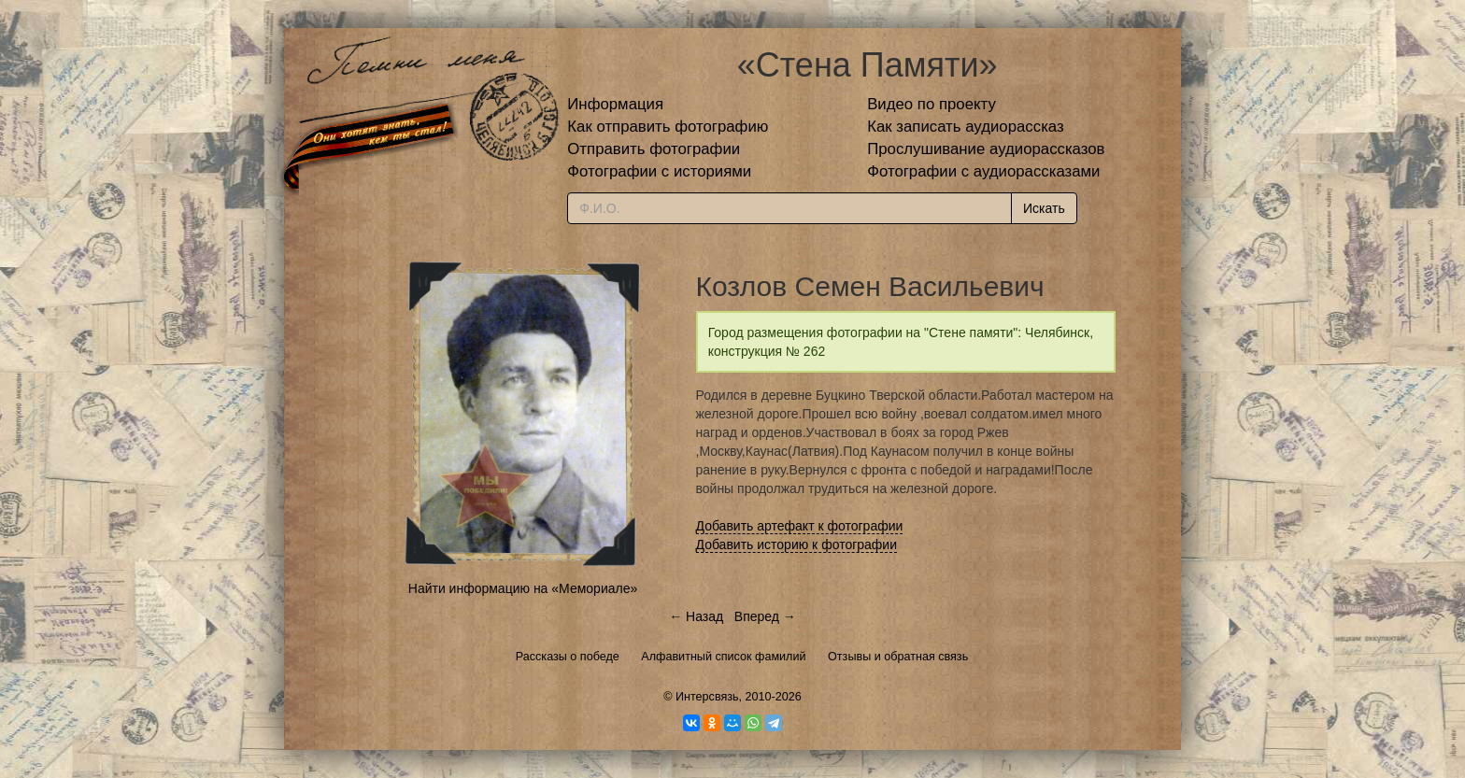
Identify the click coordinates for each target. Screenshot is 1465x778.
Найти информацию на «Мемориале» (522, 588)
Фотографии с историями (659, 171)
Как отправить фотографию (667, 126)
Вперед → (765, 616)
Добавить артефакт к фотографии (799, 525)
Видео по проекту (931, 104)
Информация (615, 104)
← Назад (696, 616)
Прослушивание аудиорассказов (985, 149)
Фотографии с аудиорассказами (983, 171)
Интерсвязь (707, 696)
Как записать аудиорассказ (965, 126)
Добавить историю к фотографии (797, 544)
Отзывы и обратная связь (898, 656)
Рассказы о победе (567, 656)
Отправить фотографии (653, 149)
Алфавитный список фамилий (723, 656)
